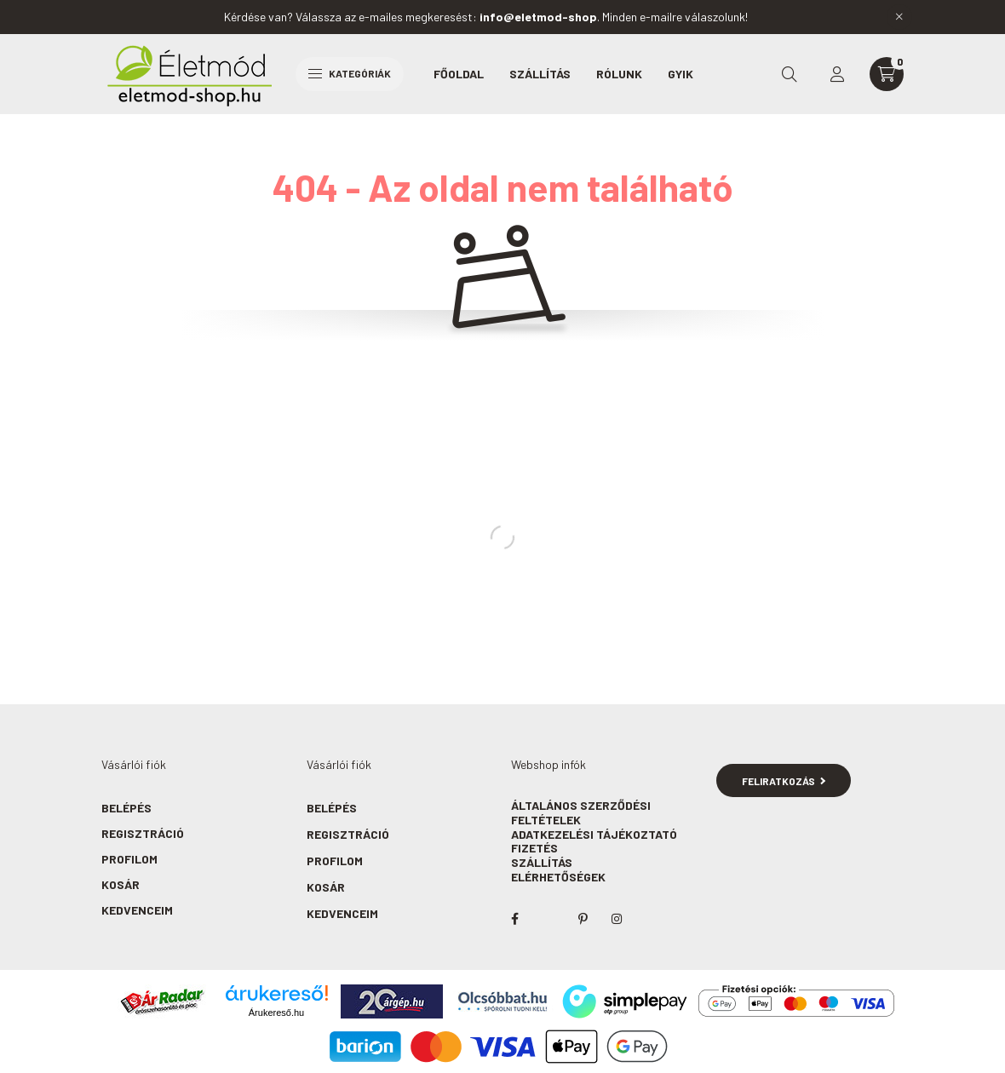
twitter (548, 919)
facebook (514, 919)
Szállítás (540, 73)
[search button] (789, 74)
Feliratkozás (784, 781)
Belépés (126, 807)
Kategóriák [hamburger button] (349, 73)
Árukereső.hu (276, 1012)
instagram (617, 919)
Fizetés (534, 848)
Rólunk (619, 73)
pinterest (583, 919)
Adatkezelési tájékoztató (594, 834)
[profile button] (837, 74)
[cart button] (887, 74)
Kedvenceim (137, 910)
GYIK (680, 73)
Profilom (129, 859)
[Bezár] (899, 17)
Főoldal (459, 73)
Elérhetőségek (558, 876)
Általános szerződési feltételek (581, 812)
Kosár (120, 884)
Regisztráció (142, 833)
